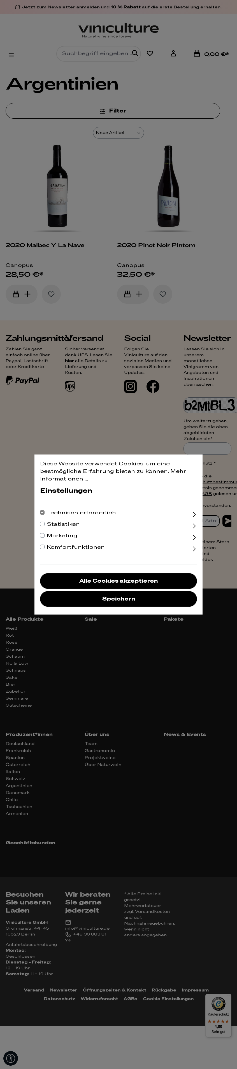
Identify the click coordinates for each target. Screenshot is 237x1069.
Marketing (62, 536)
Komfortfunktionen (76, 547)
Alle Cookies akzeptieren (118, 581)
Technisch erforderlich (81, 513)
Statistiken (63, 524)
